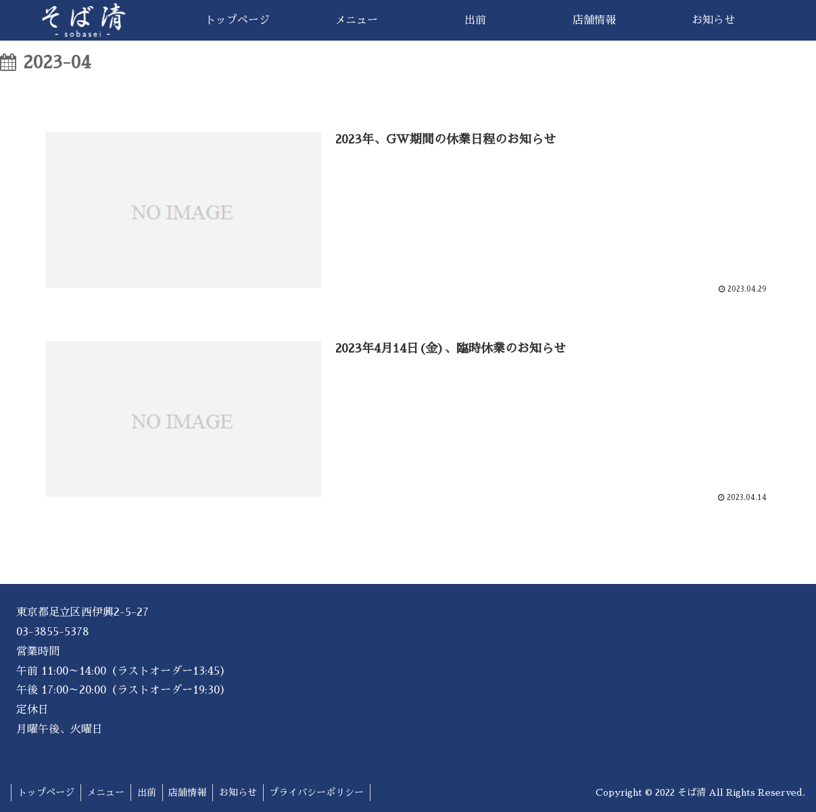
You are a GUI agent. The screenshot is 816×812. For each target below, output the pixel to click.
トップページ (46, 792)
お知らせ (245, 792)
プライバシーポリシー (326, 792)
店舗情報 (193, 792)
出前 (150, 792)
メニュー (108, 792)
